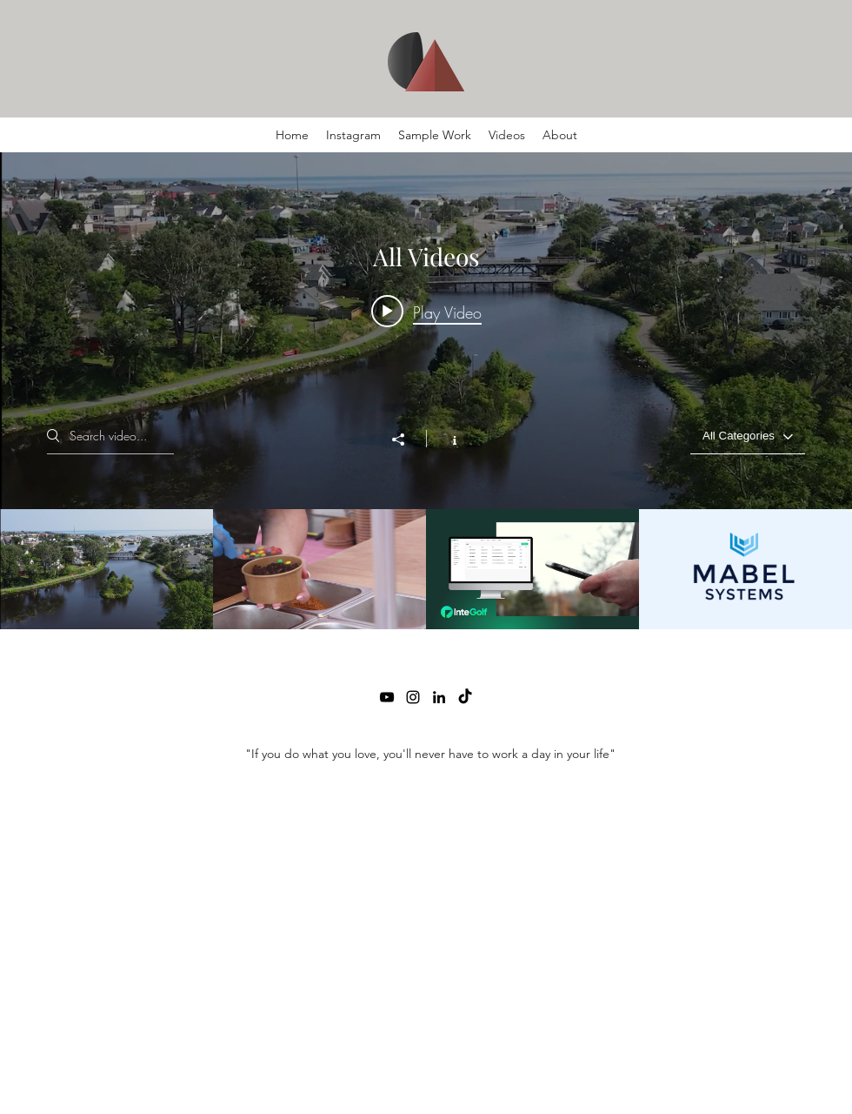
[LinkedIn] (439, 697)
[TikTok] (465, 697)
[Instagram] (413, 697)
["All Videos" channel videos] (426, 569)
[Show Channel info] (445, 438)
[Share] (407, 439)
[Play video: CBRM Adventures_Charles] (426, 311)
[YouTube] (387, 697)
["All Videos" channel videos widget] (426, 390)
